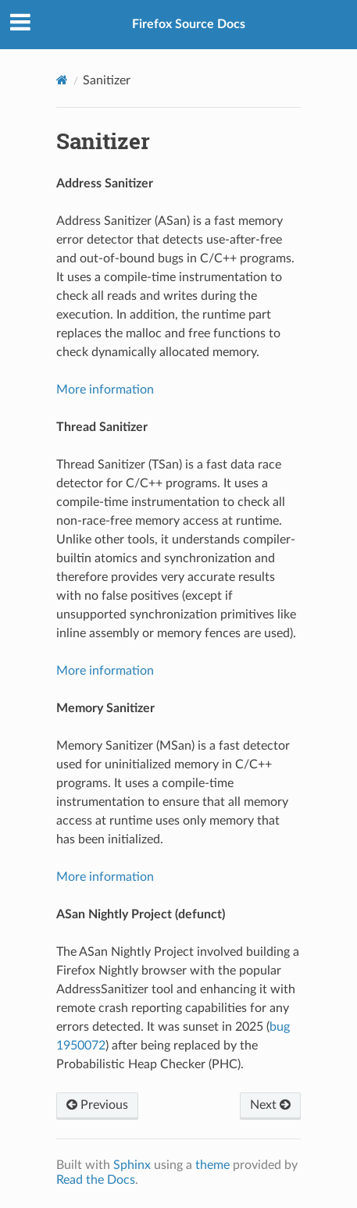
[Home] (62, 80)
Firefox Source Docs (188, 24)
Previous (97, 1105)
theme (212, 1165)
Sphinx (132, 1165)
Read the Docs (95, 1180)
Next (270, 1105)
